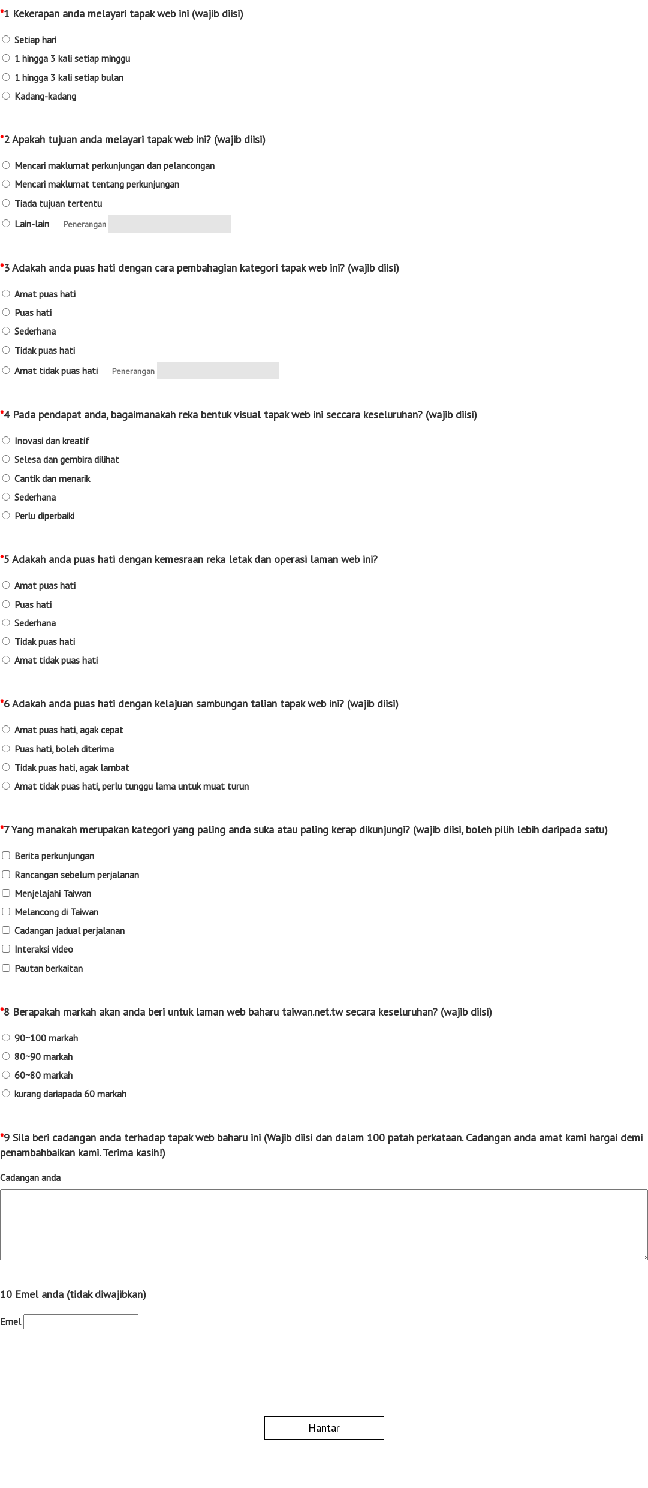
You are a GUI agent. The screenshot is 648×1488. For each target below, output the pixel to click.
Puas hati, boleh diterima (64, 749)
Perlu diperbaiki (44, 516)
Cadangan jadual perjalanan (69, 930)
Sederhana (35, 331)
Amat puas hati (45, 294)
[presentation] (91, 1374)
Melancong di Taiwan (56, 912)
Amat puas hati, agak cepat (68, 730)
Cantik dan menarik (52, 478)
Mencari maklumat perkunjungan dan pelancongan (114, 165)
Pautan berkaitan (48, 968)
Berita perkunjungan (54, 856)
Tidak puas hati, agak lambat (71, 767)
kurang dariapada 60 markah (70, 1094)
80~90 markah (43, 1056)
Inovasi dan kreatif (51, 441)
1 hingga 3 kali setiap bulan (68, 77)
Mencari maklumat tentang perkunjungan (96, 184)
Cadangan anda (30, 1177)
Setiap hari (35, 40)
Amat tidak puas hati (56, 370)
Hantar (324, 1428)
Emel (10, 1321)
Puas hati (33, 312)
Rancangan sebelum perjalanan (76, 875)
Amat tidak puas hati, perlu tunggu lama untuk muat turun (131, 786)
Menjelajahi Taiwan (52, 893)
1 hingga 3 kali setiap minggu (72, 58)
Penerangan (85, 224)
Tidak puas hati (44, 350)
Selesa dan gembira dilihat (66, 459)
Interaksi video (43, 949)
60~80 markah (43, 1075)
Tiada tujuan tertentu (58, 203)
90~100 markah (46, 1038)
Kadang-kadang (45, 96)
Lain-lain (31, 224)
